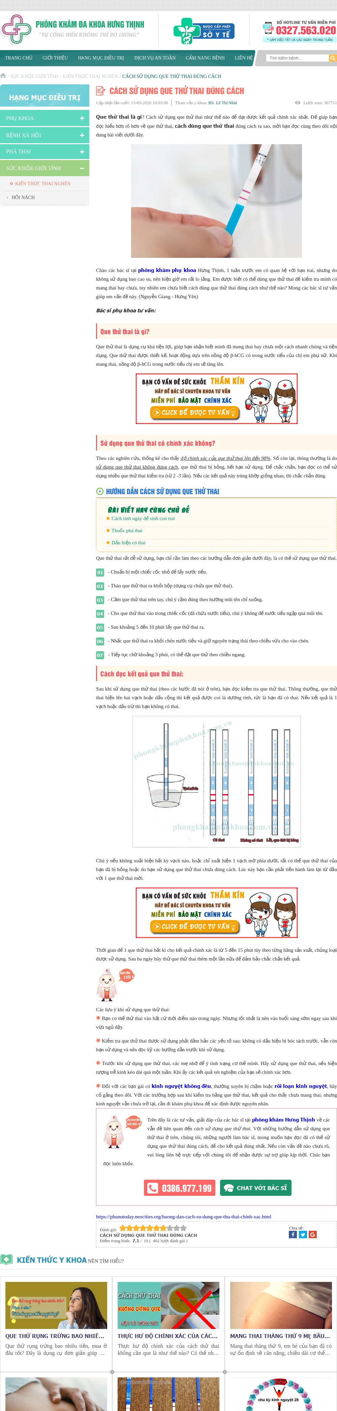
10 (183, 1228)
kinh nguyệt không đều (181, 1086)
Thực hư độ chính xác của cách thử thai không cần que (167, 1335)
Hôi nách (23, 197)
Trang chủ (18, 58)
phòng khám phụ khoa (167, 270)
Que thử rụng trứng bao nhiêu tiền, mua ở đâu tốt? (54, 1335)
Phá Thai (18, 151)
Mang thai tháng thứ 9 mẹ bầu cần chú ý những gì (277, 1335)
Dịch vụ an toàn (155, 58)
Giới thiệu (55, 58)
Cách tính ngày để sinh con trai (143, 518)
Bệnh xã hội (23, 135)
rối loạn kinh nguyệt (301, 1086)
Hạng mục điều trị (101, 58)
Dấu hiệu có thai (129, 542)
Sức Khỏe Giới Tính (34, 76)
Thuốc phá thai (127, 530)
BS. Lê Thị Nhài (222, 102)
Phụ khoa (20, 118)
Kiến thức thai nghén (90, 76)
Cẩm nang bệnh (205, 58)
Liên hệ (244, 58)
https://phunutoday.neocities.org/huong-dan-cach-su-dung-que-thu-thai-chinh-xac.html (183, 1216)
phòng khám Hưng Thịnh (283, 1119)
